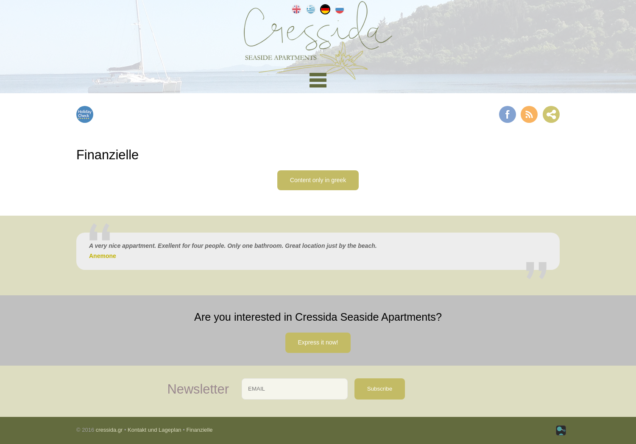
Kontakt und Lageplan (154, 430)
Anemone (102, 256)
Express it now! (318, 342)
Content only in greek (318, 180)
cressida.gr (109, 430)
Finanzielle (199, 430)
